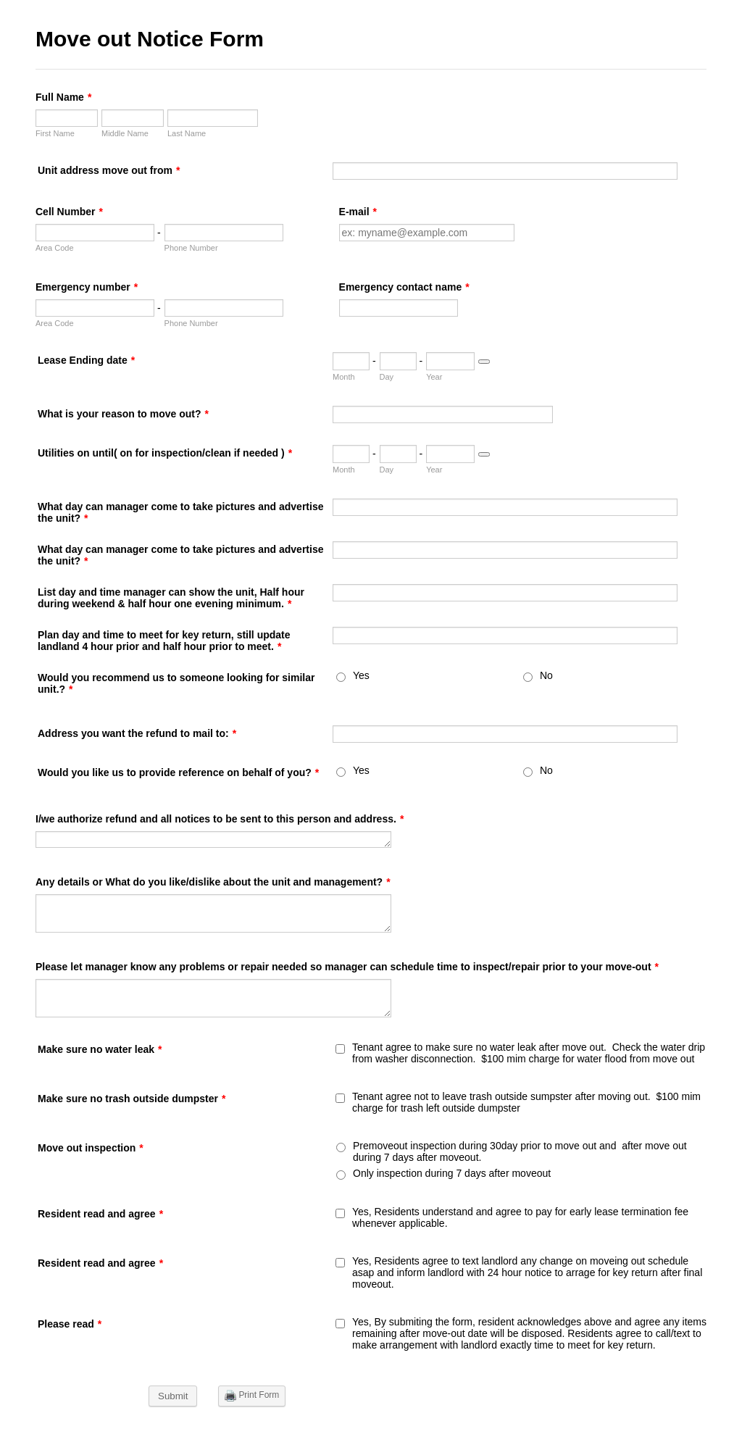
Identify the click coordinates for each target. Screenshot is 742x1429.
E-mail (358, 211)
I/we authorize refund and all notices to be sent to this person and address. (220, 819)
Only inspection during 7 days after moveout (452, 1173)
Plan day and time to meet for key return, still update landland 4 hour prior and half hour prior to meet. (164, 640)
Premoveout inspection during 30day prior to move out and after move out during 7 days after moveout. (520, 1151)
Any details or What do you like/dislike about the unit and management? (213, 882)
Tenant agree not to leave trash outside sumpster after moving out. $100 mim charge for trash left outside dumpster (526, 1102)
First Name (55, 133)
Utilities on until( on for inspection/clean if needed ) (165, 453)
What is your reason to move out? (123, 414)
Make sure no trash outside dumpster (131, 1098)
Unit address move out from (109, 170)
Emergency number (87, 287)
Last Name (186, 133)
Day (387, 376)
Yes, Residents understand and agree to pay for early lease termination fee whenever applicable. (520, 1217)
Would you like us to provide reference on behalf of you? (178, 772)
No (546, 675)
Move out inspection (90, 1148)
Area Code (55, 247)
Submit (173, 1396)
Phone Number (191, 247)
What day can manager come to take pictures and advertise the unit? (180, 512)
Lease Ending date (86, 360)
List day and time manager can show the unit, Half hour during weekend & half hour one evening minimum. (171, 597)
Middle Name (125, 133)
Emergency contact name (404, 287)
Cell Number (69, 211)
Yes (361, 675)
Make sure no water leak (100, 1049)
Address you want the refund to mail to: (137, 733)
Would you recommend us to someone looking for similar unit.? (176, 683)
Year (434, 376)
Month (344, 376)
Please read (69, 1324)
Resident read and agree (100, 1214)
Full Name (63, 97)
